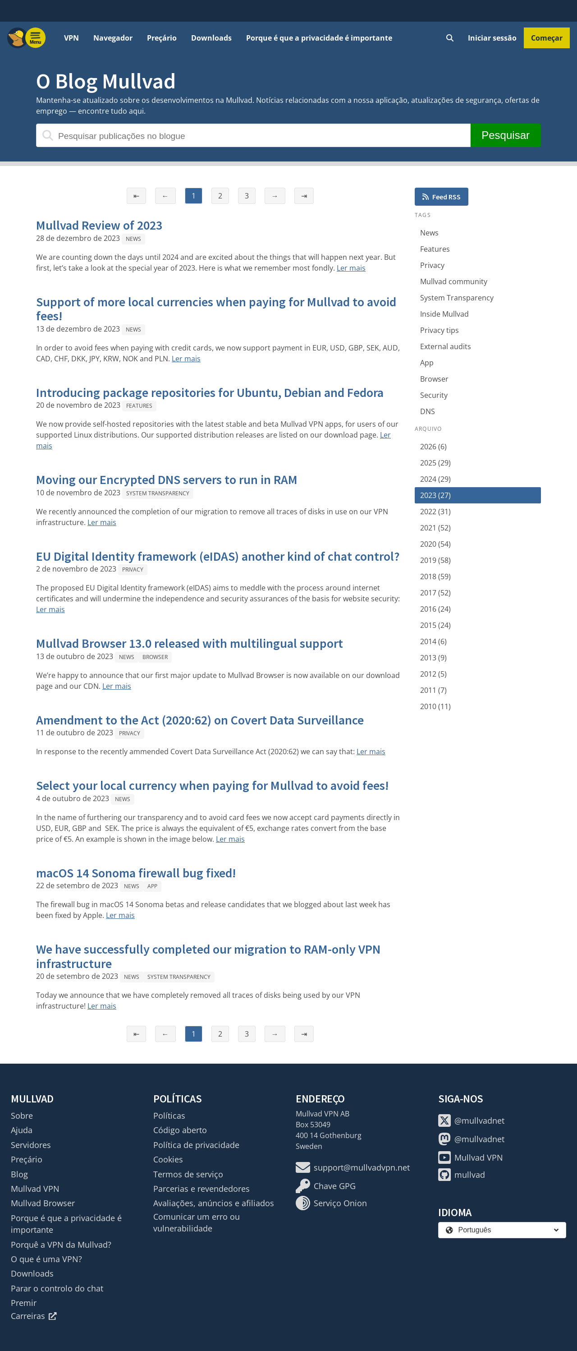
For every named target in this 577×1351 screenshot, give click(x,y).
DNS (427, 411)
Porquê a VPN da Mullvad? (61, 1244)
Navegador (113, 38)
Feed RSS (441, 196)
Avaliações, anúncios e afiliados (213, 1203)
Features (139, 406)
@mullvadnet (471, 1120)
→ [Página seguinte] (275, 196)
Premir (24, 1302)
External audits (445, 346)
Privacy (132, 569)
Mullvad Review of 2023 (99, 225)
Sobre (22, 1115)
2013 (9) (433, 658)
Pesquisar (505, 135)
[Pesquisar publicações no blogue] (253, 135)
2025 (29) (435, 463)
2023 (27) (435, 495)
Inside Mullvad (444, 314)
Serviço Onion (331, 1203)
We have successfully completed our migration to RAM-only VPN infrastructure (208, 956)
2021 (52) (435, 528)
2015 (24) (435, 625)
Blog (19, 1174)
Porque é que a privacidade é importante (319, 38)
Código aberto (180, 1130)
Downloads (211, 38)
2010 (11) (435, 706)
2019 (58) (435, 560)
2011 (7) (433, 690)
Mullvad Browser (43, 1203)
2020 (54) (435, 544)
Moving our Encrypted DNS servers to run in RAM (167, 479)
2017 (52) (435, 593)
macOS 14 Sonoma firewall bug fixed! (136, 873)
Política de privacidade (196, 1144)
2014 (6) (433, 641)
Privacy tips (439, 330)
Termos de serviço (188, 1174)
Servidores (31, 1144)
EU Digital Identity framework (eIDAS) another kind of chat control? (218, 556)
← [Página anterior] (165, 196)
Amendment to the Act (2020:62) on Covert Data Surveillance (200, 720)
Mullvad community (453, 281)
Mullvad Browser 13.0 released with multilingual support (189, 643)
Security (434, 395)
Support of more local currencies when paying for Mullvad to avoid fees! (216, 309)
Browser (155, 657)
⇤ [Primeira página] (136, 196)
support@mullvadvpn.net (353, 1167)
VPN (71, 38)
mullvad (461, 1174)
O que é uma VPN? (46, 1259)
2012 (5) (433, 674)
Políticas (169, 1115)
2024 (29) (435, 479)
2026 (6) (433, 447)
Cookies (168, 1159)
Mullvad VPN (35, 1188)
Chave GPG (326, 1186)
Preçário (162, 38)
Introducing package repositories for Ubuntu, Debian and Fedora (210, 392)
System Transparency (157, 493)
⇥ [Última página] (304, 196)
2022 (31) (435, 511)
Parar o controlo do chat (57, 1288)
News (133, 239)
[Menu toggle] (35, 38)
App (152, 886)
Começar (547, 38)
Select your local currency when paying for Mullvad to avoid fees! (212, 785)
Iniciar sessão (492, 38)
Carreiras (34, 1315)
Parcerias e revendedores (201, 1188)
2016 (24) (435, 609)
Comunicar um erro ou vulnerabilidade (196, 1222)
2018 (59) (435, 576)
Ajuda (21, 1130)
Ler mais (351, 268)
